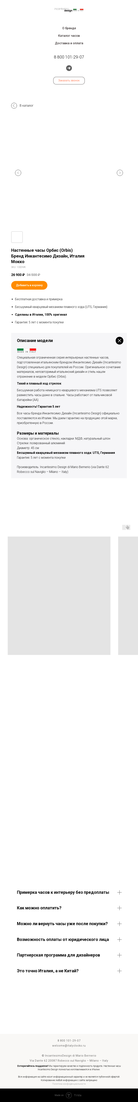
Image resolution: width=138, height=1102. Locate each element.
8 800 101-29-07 (69, 1040)
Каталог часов (69, 36)
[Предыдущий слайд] (18, 173)
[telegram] (69, 68)
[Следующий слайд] (120, 173)
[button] (69, 80)
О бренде (69, 28)
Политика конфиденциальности (69, 1084)
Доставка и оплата (69, 43)
